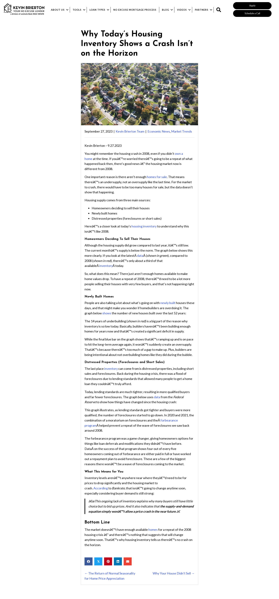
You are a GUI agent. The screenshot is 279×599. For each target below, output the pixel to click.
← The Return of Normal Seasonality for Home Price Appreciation (110, 575)
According (100, 488)
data (140, 255)
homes (153, 529)
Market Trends (181, 131)
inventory (106, 266)
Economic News (159, 131)
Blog (165, 9)
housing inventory (144, 226)
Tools (77, 9)
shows (106, 313)
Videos (182, 9)
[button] (252, 6)
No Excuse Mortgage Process (134, 9)
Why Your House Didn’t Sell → (173, 573)
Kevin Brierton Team (130, 131)
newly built (167, 303)
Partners (201, 9)
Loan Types (97, 9)
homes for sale (157, 177)
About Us (58, 9)
